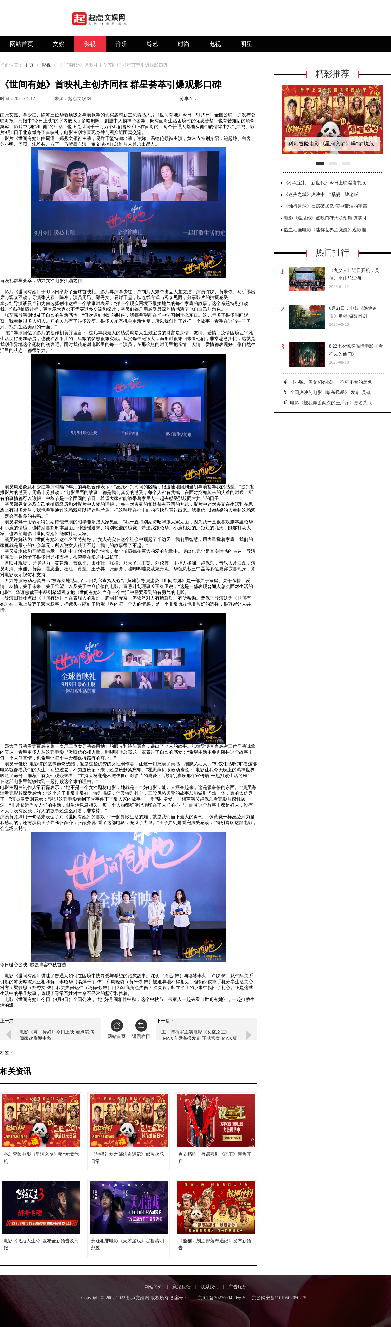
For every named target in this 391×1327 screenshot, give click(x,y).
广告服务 (237, 1286)
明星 (246, 44)
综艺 (152, 44)
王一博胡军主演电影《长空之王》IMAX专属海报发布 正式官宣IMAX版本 (199, 1035)
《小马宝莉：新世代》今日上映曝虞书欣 (325, 182)
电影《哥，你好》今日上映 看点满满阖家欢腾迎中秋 (57, 1035)
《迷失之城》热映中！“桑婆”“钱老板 (321, 194)
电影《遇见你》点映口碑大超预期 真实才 (325, 218)
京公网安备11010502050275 (279, 1297)
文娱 (59, 44)
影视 (90, 44)
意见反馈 (181, 1286)
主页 (29, 65)
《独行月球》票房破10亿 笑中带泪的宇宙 (325, 206)
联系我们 (209, 1286)
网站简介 (153, 1286)
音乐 (121, 44)
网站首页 (21, 44)
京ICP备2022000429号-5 (221, 1297)
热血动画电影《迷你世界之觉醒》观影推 (325, 229)
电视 (215, 44)
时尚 (184, 44)
